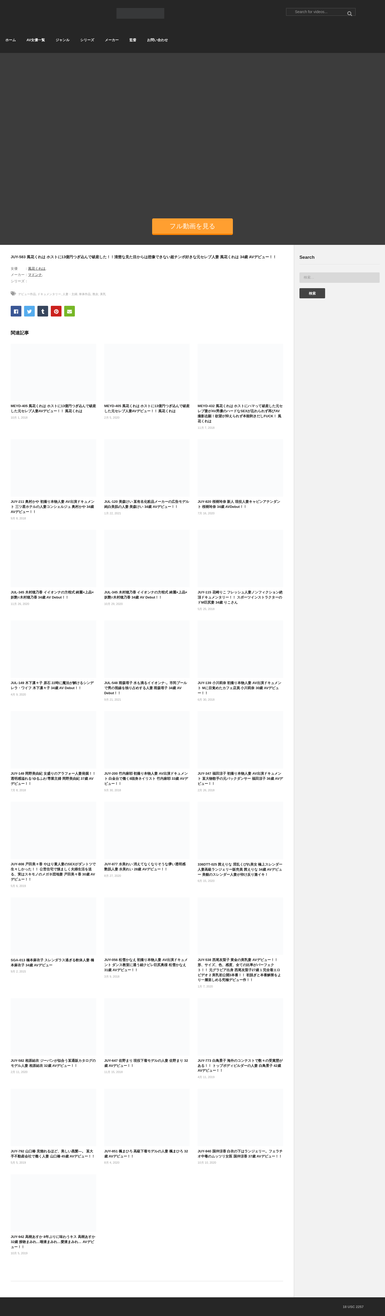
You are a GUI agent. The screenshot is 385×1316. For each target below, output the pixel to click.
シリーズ (87, 40)
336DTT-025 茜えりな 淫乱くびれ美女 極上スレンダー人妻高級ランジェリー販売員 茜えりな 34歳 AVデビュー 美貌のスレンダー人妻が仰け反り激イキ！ (240, 869)
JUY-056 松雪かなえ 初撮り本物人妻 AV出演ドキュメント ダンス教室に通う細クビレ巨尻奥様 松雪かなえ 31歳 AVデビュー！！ (146, 965)
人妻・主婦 (70, 294)
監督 (132, 40)
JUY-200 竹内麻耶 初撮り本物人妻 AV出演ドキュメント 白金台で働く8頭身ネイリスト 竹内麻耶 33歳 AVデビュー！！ (146, 778)
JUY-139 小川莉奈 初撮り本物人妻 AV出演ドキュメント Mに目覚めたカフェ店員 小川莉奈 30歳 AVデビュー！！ (239, 688)
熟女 (95, 294)
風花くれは (36, 269)
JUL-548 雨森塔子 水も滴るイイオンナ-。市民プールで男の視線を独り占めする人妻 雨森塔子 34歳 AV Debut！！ (145, 688)
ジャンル (63, 40)
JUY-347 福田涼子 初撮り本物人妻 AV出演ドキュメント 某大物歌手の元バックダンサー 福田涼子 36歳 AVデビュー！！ (240, 778)
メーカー (112, 40)
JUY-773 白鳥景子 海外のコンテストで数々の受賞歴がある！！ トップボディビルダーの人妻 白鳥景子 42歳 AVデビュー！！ (240, 1066)
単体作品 (85, 294)
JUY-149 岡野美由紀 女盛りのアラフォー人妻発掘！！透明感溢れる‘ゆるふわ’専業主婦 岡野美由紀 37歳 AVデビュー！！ (53, 778)
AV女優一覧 (35, 40)
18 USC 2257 (353, 1307)
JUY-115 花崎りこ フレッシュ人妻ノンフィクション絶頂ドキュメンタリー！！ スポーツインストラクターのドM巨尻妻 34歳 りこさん (240, 597)
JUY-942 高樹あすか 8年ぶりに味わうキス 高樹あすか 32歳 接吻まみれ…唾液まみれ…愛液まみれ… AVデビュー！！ (53, 1242)
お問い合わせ (157, 40)
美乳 (103, 294)
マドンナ (35, 275)
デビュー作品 (27, 294)
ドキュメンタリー (49, 294)
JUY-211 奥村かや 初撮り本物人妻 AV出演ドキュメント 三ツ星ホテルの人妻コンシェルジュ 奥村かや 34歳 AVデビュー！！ (52, 507)
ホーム (10, 40)
